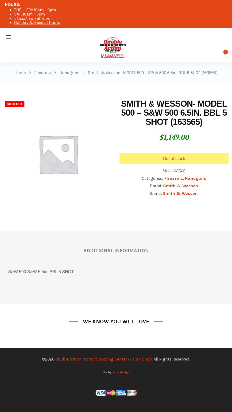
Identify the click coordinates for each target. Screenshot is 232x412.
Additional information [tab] (116, 250)
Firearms (173, 178)
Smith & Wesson (180, 185)
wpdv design (121, 372)
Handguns (195, 178)
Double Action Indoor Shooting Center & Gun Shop (103, 359)
